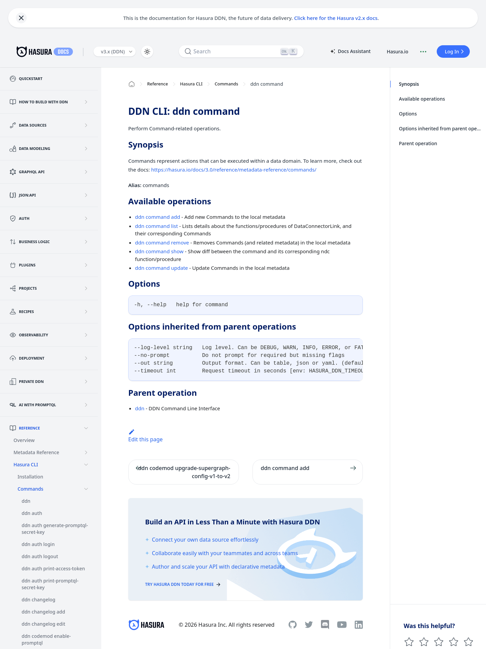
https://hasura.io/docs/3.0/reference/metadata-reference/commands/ (234, 169)
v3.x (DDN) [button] (113, 51)
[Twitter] (309, 624)
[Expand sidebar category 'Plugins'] (86, 265)
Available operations (422, 99)
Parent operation (418, 143)
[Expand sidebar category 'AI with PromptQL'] (86, 405)
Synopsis (409, 84)
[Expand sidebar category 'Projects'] (86, 288)
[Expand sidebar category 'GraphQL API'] (86, 172)
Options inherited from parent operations (440, 128)
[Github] (293, 624)
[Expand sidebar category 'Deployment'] (86, 358)
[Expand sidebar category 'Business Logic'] (86, 242)
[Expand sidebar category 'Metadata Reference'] (86, 452)
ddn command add (157, 216)
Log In (455, 51)
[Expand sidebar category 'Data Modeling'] (86, 148)
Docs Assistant (350, 51)
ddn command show (159, 251)
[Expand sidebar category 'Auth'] (86, 218)
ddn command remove (162, 242)
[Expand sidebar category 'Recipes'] (86, 312)
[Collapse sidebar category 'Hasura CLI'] (86, 465)
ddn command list (156, 226)
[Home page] (131, 84)
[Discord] (325, 624)
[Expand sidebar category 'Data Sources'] (86, 125)
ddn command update (161, 267)
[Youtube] (342, 624)
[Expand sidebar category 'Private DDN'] (86, 381)
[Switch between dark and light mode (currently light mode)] (147, 52)
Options (408, 113)
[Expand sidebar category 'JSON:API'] (86, 195)
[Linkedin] (359, 625)
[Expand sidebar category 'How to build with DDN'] (86, 102)
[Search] (241, 51)
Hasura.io (397, 51)
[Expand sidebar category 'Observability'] (86, 335)
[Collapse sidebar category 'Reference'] (86, 428)
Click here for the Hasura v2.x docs (336, 18)
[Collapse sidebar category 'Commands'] (86, 489)
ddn (139, 408)
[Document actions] (423, 51)
